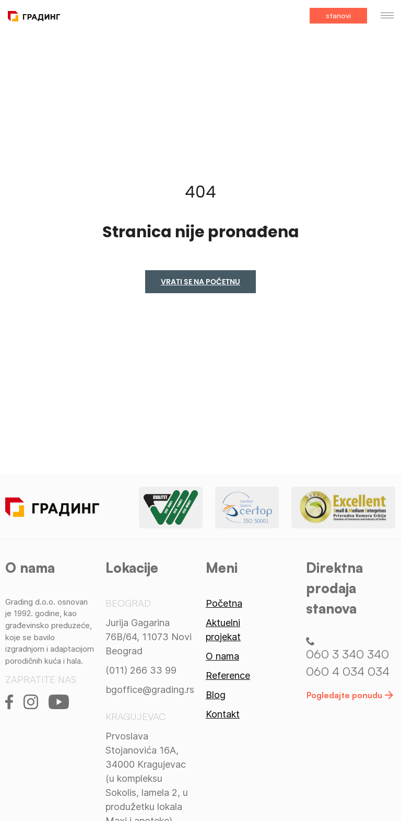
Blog (216, 694)
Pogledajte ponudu (349, 695)
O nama (222, 656)
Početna (224, 603)
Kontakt (223, 714)
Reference (228, 675)
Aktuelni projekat (223, 629)
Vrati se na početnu (200, 281)
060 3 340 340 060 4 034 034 (348, 658)
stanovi (338, 15)
